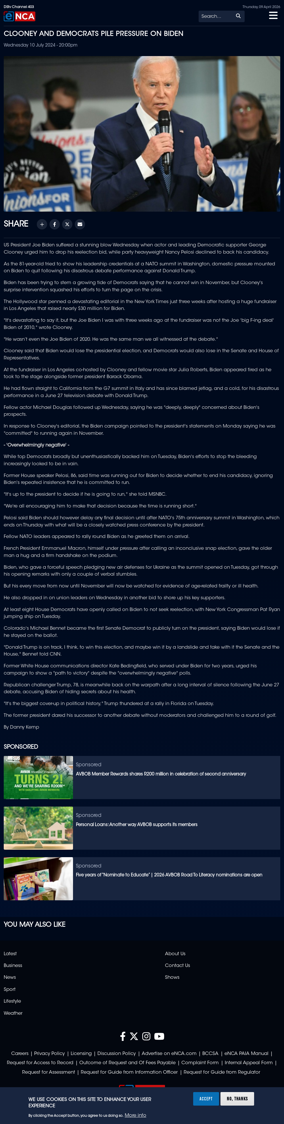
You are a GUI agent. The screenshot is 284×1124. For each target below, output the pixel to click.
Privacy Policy (49, 1054)
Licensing (81, 1054)
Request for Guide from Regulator (222, 1072)
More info (135, 1115)
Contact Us (177, 966)
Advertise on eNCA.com (169, 1054)
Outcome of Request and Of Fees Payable (127, 1063)
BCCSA (210, 1054)
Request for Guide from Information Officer (129, 1072)
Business (13, 966)
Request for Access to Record (40, 1063)
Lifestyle (12, 1001)
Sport (10, 989)
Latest (10, 954)
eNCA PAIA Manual (246, 1054)
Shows (172, 977)
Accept (206, 1099)
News (10, 977)
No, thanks (237, 1099)
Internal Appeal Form (249, 1063)
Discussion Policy (116, 1054)
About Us (175, 954)
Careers (19, 1054)
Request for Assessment (48, 1072)
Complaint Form (200, 1063)
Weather (13, 1013)
